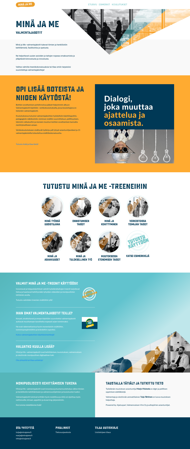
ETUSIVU (92, 4)
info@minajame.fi (23, 438)
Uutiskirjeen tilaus (103, 432)
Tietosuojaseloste (63, 432)
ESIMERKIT (104, 4)
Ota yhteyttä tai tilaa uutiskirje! (29, 360)
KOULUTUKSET (119, 4)
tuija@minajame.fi (23, 432)
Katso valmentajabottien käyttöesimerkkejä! (35, 334)
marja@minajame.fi (24, 435)
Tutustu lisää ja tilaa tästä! (27, 144)
